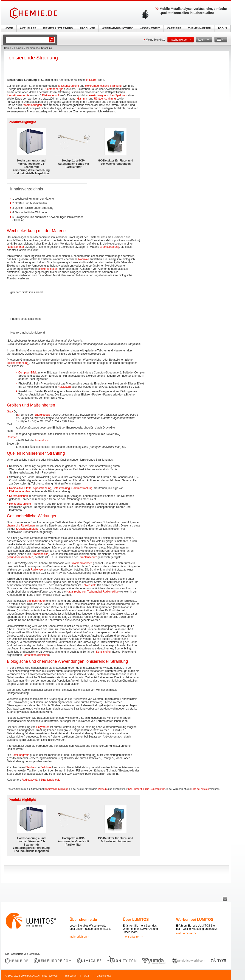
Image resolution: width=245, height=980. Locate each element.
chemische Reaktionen (21, 525)
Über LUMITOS (136, 920)
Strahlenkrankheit (81, 563)
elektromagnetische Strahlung (103, 85)
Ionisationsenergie (18, 95)
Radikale (83, 259)
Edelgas (32, 600)
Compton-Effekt (27, 372)
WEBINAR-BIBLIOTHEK (117, 28)
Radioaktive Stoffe (20, 488)
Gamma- (82, 98)
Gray (10, 411)
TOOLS (222, 28)
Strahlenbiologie (50, 779)
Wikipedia (102, 789)
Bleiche (29, 767)
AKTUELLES (28, 28)
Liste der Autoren (200, 789)
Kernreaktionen (18, 496)
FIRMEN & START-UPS (58, 28)
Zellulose (45, 767)
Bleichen (43, 655)
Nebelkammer (15, 246)
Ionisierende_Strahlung (56, 789)
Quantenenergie (53, 89)
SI (18, 414)
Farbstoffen (30, 655)
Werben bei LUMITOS (194, 920)
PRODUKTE (87, 28)
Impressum (71, 975)
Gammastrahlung (82, 488)
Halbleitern (64, 386)
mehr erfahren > (79, 936)
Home (7, 48)
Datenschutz (104, 975)
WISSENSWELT (150, 28)
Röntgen (12, 437)
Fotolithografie (20, 755)
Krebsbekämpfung (27, 528)
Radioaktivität (30, 779)
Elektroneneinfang (20, 491)
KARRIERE (174, 28)
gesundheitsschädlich (20, 557)
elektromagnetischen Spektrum (108, 95)
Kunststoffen (104, 651)
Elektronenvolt (50, 95)
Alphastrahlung (42, 488)
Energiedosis (42, 414)
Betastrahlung (61, 488)
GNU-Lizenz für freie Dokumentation (146, 789)
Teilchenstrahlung (68, 85)
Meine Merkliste (155, 39)
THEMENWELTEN (199, 28)
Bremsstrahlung (109, 246)
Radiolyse (37, 569)
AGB (87, 975)
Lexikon (18, 48)
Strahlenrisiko (40, 554)
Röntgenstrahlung (105, 98)
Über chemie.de (83, 920)
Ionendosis (41, 440)
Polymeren (42, 727)
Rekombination (48, 268)
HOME (9, 28)
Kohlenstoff (89, 585)
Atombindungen (32, 105)
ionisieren (91, 79)
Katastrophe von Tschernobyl (84, 591)
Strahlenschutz (88, 557)
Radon (41, 600)
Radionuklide (110, 591)
